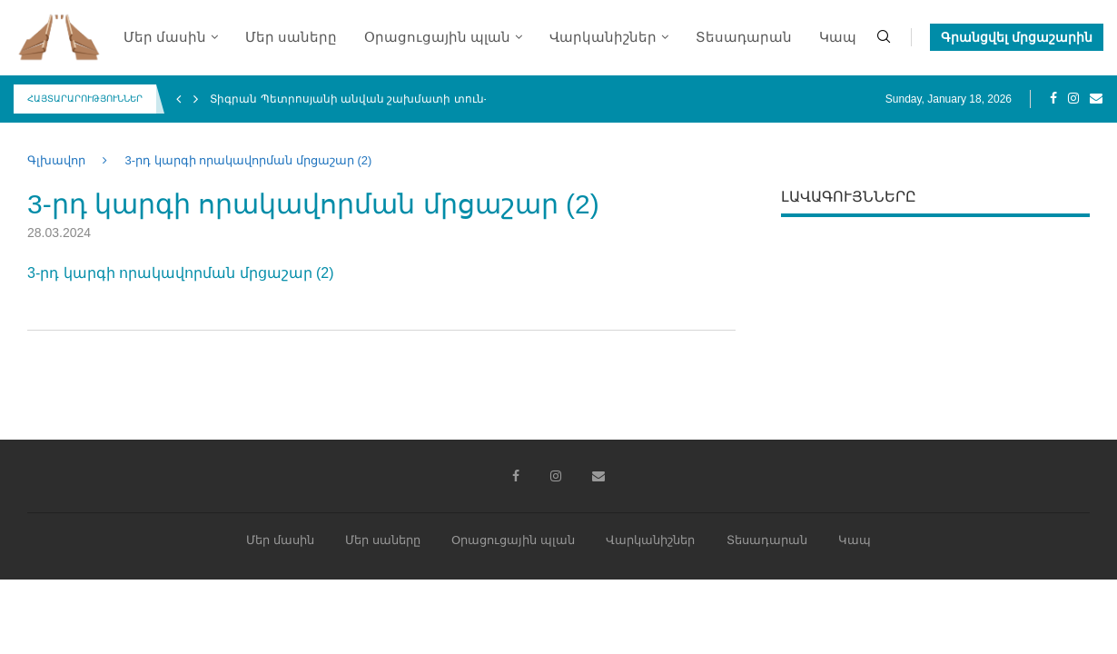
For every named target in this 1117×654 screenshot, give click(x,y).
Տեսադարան (744, 37)
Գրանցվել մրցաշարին (1016, 37)
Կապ (837, 37)
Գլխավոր (56, 160)
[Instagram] (1073, 99)
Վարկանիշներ (603, 37)
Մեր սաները (291, 37)
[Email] (1096, 99)
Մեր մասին (165, 37)
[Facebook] (1053, 99)
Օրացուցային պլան (437, 37)
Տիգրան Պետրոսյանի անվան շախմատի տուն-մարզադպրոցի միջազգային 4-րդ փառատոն (480, 99)
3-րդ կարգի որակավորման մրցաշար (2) (180, 273)
